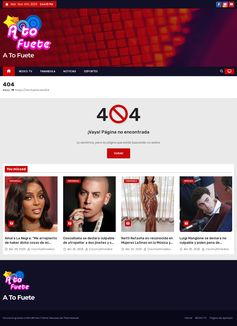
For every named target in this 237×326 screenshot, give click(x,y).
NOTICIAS (69, 71)
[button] (221, 71)
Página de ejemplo (221, 318)
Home (188, 318)
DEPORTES (91, 71)
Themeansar (71, 318)
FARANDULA (47, 71)
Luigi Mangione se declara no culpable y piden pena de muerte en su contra (203, 242)
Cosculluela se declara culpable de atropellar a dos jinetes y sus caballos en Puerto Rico (89, 242)
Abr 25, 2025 (76, 249)
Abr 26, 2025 (17, 249)
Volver (118, 153)
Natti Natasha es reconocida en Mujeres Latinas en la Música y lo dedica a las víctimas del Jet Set (147, 245)
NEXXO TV (25, 71)
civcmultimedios (41, 249)
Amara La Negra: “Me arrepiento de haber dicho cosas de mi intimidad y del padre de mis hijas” (31, 245)
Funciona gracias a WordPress (21, 318)
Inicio (6, 90)
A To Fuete (18, 55)
